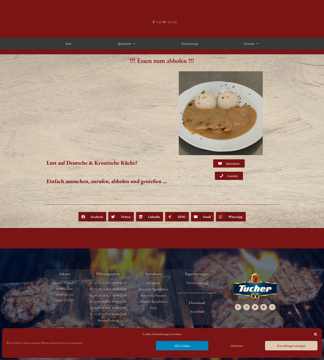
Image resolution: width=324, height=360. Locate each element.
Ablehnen (237, 346)
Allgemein (12, 52)
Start (68, 43)
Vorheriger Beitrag (13, 238)
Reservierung (190, 43)
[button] (315, 334)
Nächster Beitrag (311, 238)
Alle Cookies (182, 346)
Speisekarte (126, 43)
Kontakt (251, 43)
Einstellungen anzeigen (291, 346)
